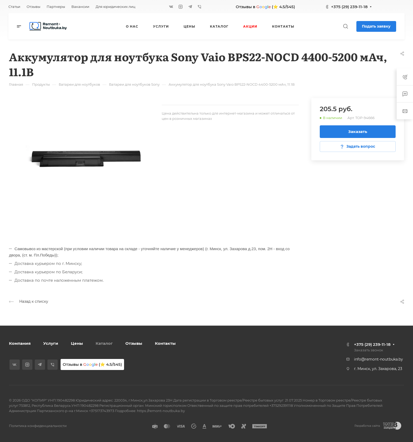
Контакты (165, 343)
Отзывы (133, 343)
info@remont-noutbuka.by (378, 359)
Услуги (50, 343)
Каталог (104, 343)
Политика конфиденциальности (38, 426)
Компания (20, 343)
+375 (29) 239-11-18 (349, 6)
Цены (77, 343)
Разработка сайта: (367, 426)
